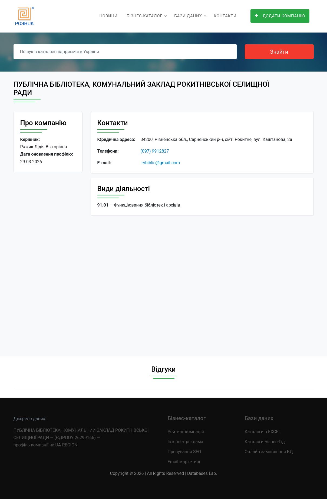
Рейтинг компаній (186, 431)
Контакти (225, 16)
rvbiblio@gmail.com (160, 162)
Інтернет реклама (185, 441)
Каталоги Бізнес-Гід (265, 441)
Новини (108, 16)
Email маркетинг (184, 461)
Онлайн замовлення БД (269, 451)
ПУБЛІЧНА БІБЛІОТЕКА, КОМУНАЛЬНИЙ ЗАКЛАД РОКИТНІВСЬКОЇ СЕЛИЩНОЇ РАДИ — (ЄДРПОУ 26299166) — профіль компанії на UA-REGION (81, 438)
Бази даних (188, 16)
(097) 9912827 (155, 151)
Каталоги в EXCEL (263, 431)
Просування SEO (184, 451)
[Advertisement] (48, 260)
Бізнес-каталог (144, 16)
